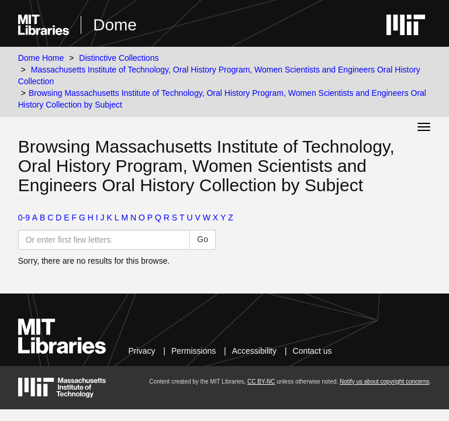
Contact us (312, 351)
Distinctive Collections (118, 58)
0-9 (24, 217)
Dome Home (41, 58)
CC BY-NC (261, 381)
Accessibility (254, 351)
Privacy (142, 351)
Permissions (193, 351)
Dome (115, 25)
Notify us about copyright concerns (384, 381)
